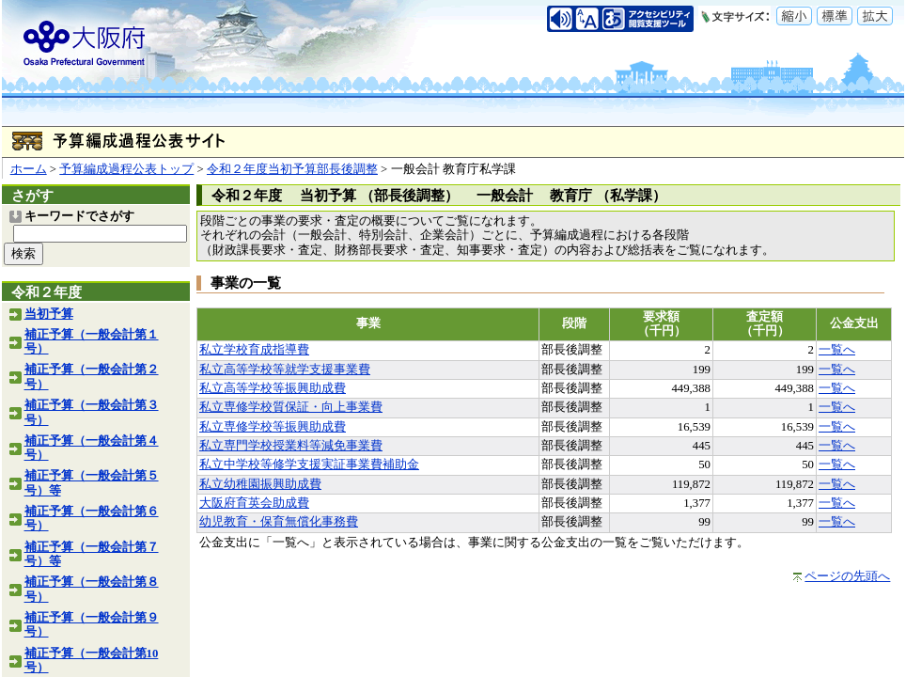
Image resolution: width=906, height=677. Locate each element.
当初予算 (48, 314)
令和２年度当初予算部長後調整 (292, 169)
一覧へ (837, 349)
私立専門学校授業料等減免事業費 (291, 445)
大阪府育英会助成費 (254, 503)
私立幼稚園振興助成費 (260, 484)
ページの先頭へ (847, 576)
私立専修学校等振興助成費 (272, 426)
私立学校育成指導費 (254, 349)
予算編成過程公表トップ (126, 169)
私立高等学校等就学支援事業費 (284, 369)
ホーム (28, 169)
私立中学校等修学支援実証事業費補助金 (309, 464)
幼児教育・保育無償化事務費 (278, 521)
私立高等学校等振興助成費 (272, 388)
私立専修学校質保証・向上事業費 (291, 407)
